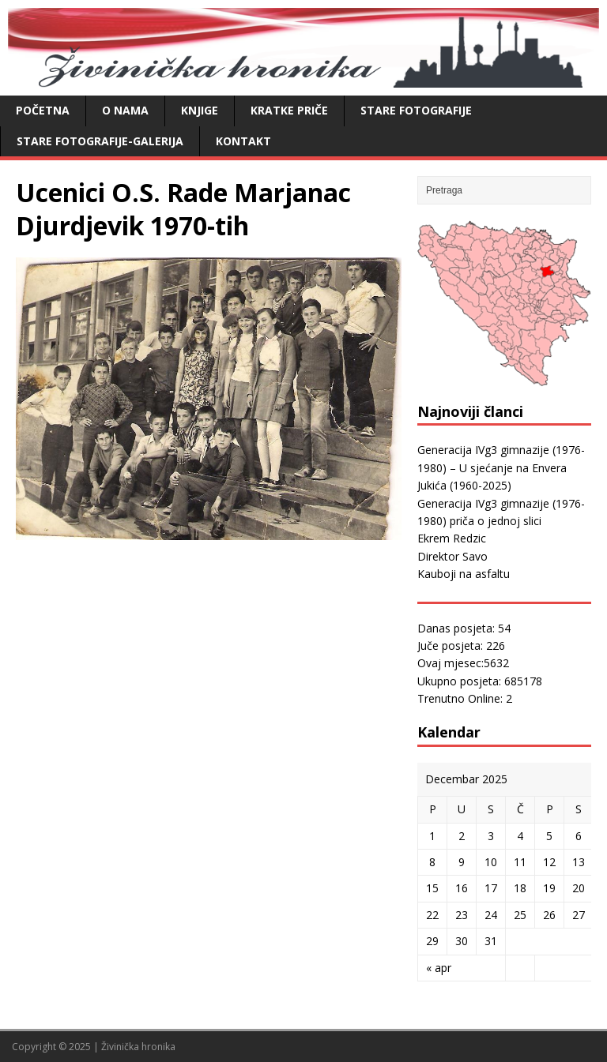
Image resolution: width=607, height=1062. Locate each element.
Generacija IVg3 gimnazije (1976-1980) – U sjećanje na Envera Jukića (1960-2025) (501, 467)
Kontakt (243, 140)
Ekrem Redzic (451, 538)
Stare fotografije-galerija (100, 140)
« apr (438, 967)
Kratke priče (289, 110)
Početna (43, 110)
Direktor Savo (452, 556)
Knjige (199, 110)
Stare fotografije (416, 110)
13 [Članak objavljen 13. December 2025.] (578, 861)
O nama (125, 110)
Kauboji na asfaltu (463, 573)
